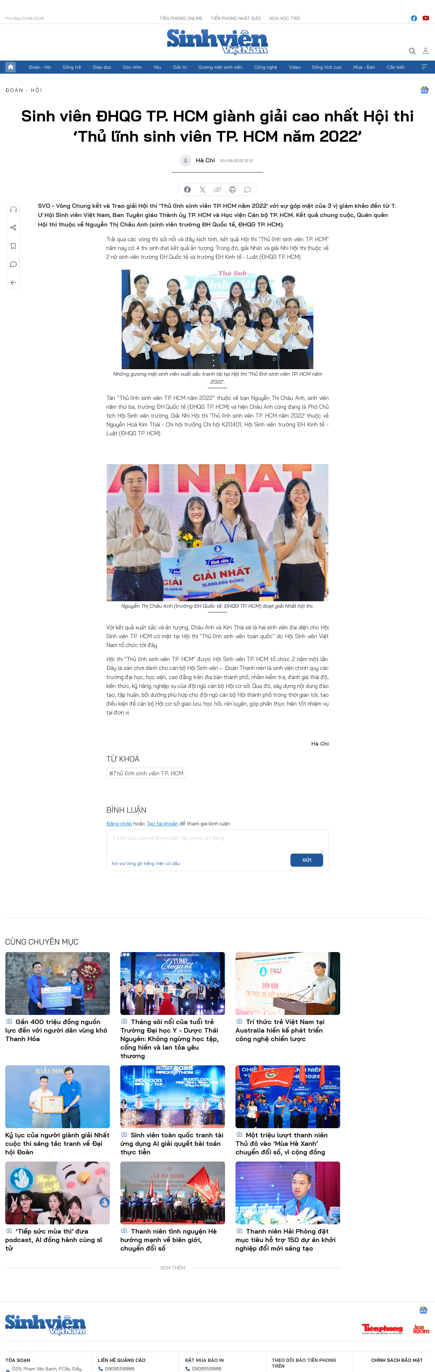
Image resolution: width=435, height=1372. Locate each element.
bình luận (248, 190)
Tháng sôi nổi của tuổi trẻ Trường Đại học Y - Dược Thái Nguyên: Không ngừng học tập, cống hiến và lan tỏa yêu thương (169, 1039)
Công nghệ (265, 67)
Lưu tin (13, 246)
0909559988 (119, 1369)
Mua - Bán (364, 67)
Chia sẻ (13, 228)
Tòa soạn (17, 1360)
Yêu (157, 67)
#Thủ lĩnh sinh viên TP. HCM (146, 773)
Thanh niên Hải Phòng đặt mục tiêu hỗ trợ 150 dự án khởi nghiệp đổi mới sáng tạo (285, 1239)
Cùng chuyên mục (41, 942)
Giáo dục (102, 67)
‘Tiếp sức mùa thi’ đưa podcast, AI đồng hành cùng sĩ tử (53, 1239)
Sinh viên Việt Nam (45, 1325)
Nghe (13, 209)
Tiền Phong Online (180, 18)
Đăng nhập (119, 823)
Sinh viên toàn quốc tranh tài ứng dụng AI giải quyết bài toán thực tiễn (171, 1143)
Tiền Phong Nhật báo (236, 18)
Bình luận (13, 264)
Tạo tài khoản (162, 823)
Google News (424, 90)
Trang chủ (10, 67)
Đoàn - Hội (40, 67)
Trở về (13, 283)
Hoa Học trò (284, 18)
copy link (217, 190)
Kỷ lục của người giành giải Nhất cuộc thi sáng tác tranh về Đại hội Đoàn (57, 1143)
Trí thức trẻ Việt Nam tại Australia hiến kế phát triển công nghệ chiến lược (279, 1030)
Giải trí (180, 67)
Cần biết (396, 67)
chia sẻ (187, 190)
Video (295, 67)
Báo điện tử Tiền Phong (217, 42)
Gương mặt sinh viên (220, 67)
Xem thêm (424, 67)
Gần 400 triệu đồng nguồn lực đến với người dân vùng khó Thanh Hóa (56, 1030)
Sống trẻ (72, 67)
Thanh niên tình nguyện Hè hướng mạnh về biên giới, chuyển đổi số (168, 1239)
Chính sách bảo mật (397, 1360)
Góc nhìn (132, 67)
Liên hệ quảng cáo (122, 1360)
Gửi (307, 860)
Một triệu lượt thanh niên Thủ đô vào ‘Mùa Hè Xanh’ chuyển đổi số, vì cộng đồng (281, 1143)
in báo (232, 190)
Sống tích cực (327, 67)
